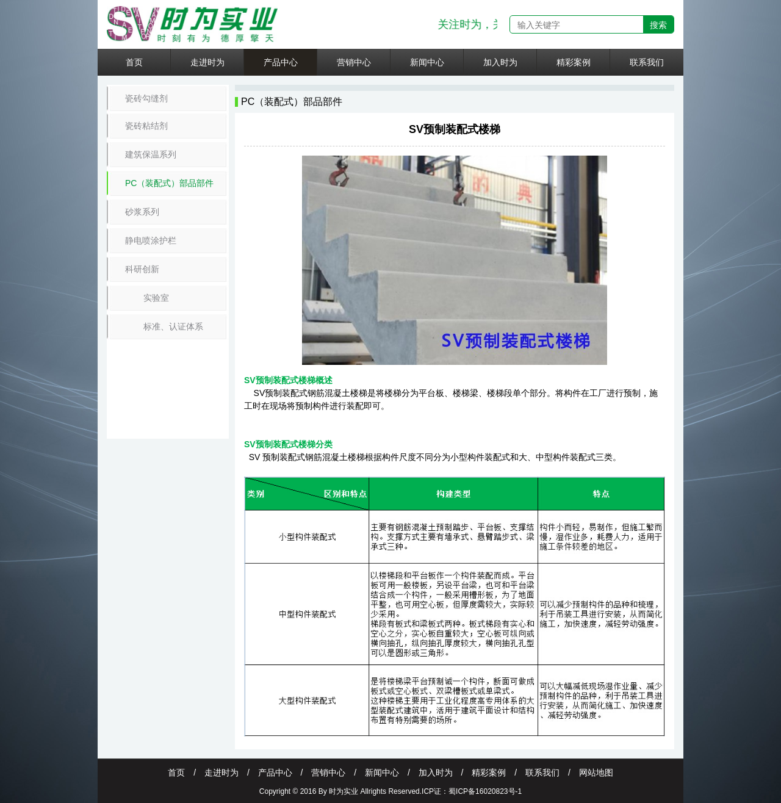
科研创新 (142, 269)
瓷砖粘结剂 (146, 126)
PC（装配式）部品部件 (169, 183)
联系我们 (647, 62)
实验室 (156, 298)
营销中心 (354, 62)
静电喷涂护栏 (150, 240)
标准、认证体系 (173, 326)
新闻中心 (427, 62)
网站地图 (596, 772)
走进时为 (207, 62)
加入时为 (500, 62)
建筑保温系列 (150, 154)
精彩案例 (573, 62)
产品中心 (281, 62)
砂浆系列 (142, 212)
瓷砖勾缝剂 (146, 98)
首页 (134, 62)
